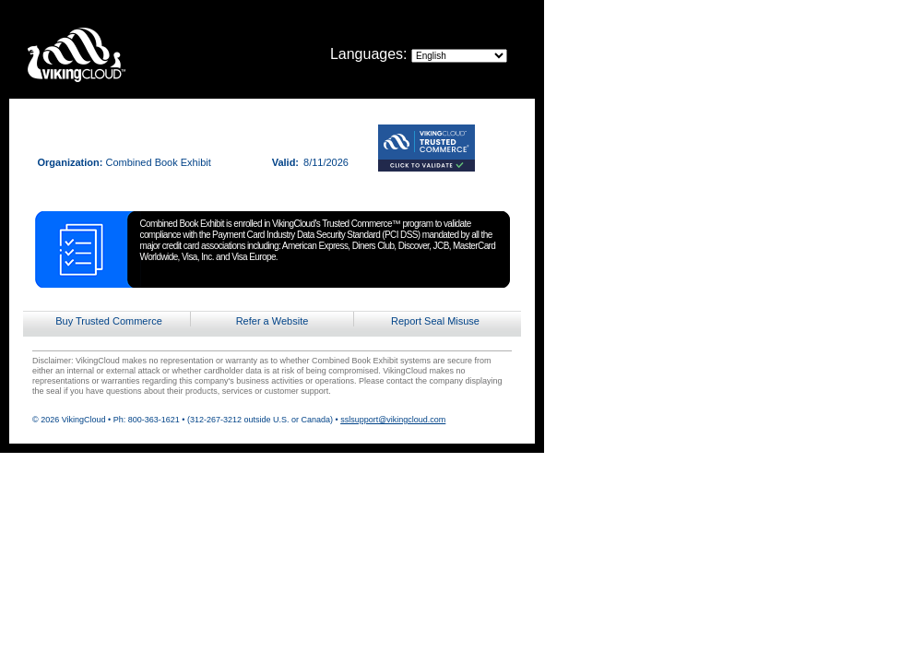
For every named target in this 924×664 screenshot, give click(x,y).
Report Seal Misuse (435, 320)
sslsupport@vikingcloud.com (392, 419)
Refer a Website (272, 320)
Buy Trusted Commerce (108, 320)
